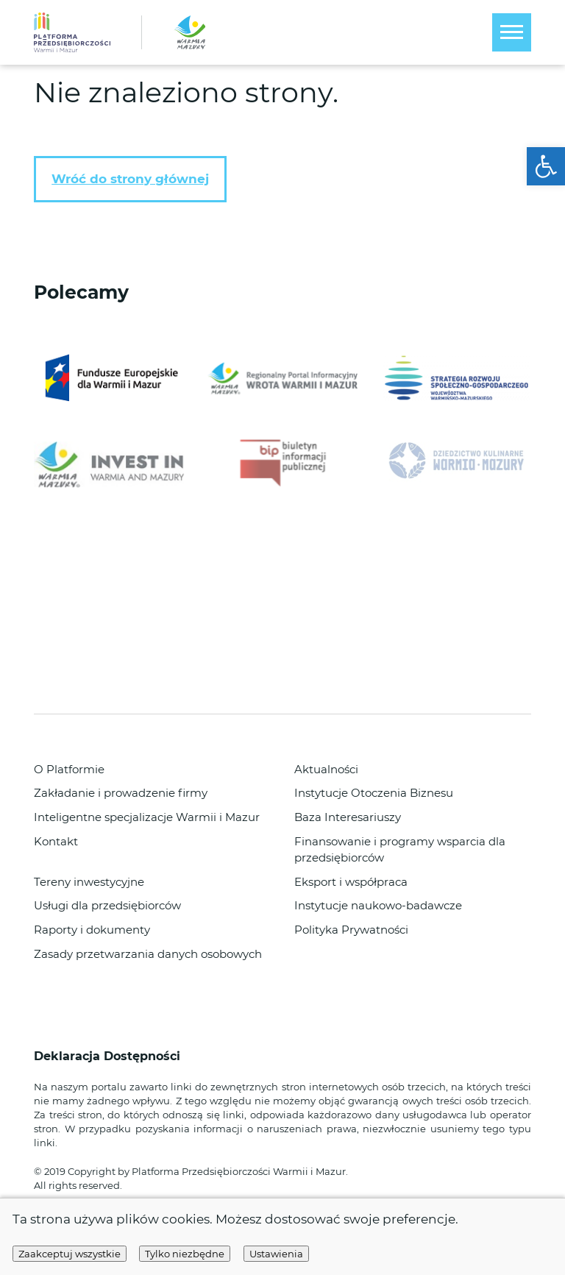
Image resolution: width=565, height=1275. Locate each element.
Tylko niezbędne (184, 1254)
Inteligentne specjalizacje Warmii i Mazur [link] (147, 817)
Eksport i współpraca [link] (351, 882)
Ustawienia (276, 1254)
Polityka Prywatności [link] (351, 930)
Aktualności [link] (326, 769)
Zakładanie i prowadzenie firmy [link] (120, 793)
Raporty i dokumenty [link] (92, 930)
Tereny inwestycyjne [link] (89, 882)
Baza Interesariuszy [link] (347, 817)
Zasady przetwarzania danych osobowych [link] (148, 954)
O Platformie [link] (69, 769)
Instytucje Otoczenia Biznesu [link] (373, 793)
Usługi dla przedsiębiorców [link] (107, 905)
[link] (546, 166)
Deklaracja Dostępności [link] (109, 1056)
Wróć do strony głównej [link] (130, 178)
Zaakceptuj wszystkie (69, 1254)
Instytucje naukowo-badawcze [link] (378, 905)
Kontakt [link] (56, 841)
